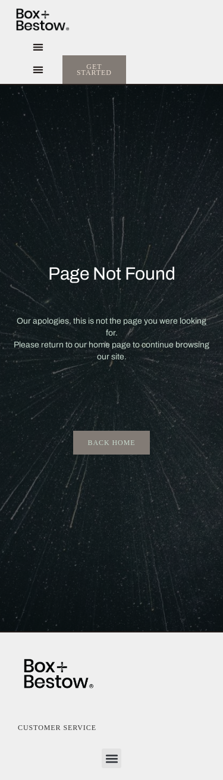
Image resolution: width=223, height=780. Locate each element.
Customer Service (57, 727)
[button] (38, 47)
